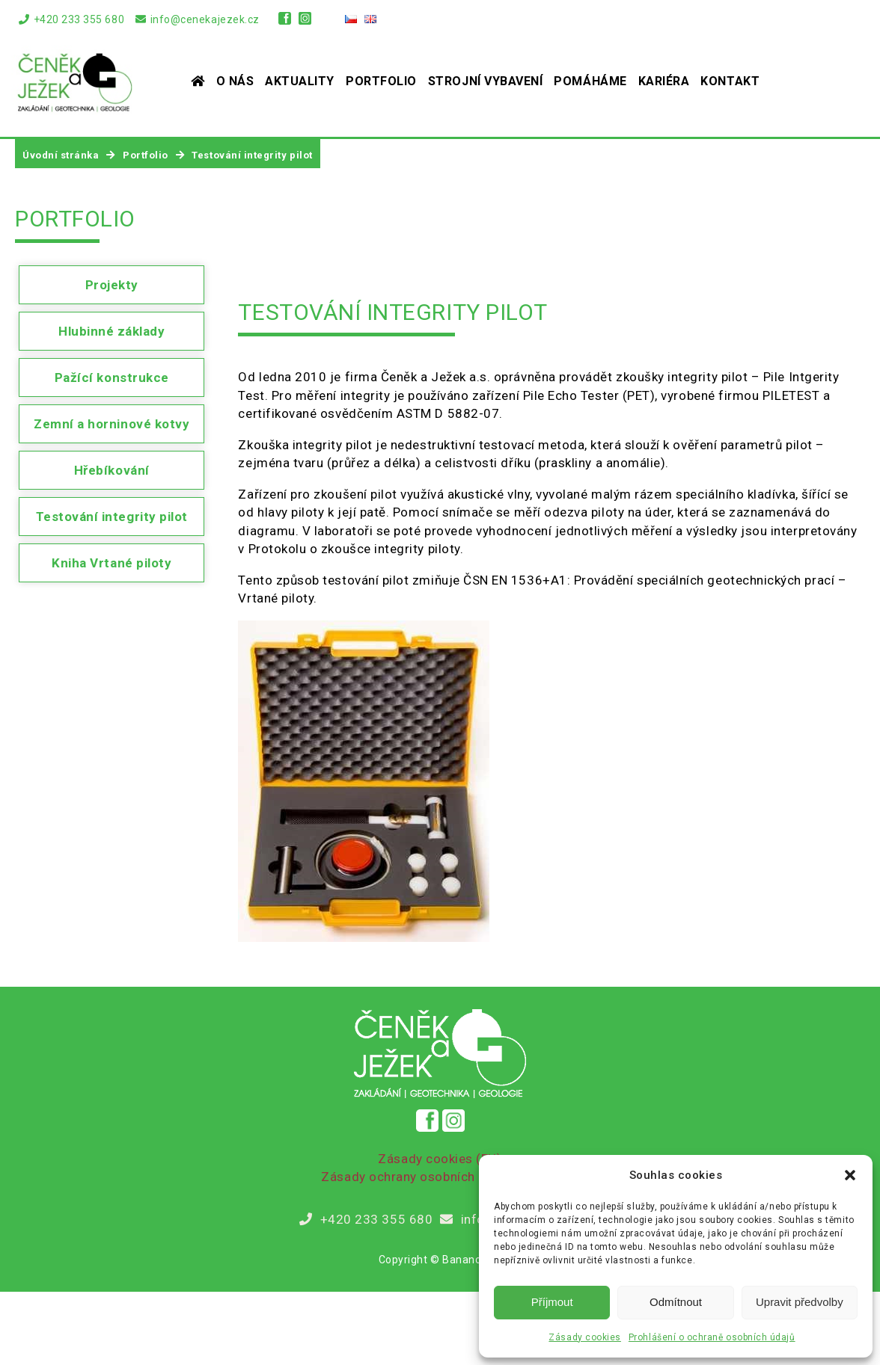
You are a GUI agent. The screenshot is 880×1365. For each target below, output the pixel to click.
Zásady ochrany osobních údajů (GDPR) (439, 1176)
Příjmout (552, 1301)
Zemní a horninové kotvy (111, 423)
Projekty (111, 284)
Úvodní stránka (60, 155)
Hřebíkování (112, 470)
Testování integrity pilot (112, 516)
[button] (850, 1175)
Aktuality (299, 81)
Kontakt (730, 81)
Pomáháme (590, 81)
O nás (235, 81)
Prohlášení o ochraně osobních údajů (712, 1337)
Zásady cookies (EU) (439, 1158)
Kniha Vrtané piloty (111, 562)
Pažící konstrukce (112, 377)
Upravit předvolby (799, 1301)
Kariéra (664, 81)
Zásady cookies (584, 1337)
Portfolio (381, 81)
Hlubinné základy (111, 331)
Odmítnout (676, 1301)
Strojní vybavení (485, 81)
